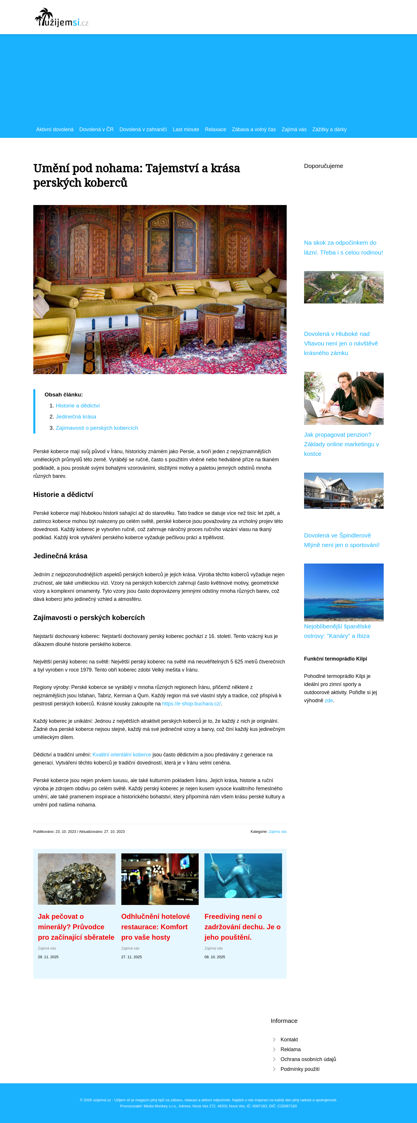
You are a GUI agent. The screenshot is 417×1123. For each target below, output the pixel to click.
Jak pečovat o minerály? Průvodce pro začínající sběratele (76, 926)
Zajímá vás (294, 129)
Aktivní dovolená (55, 129)
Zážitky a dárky (329, 129)
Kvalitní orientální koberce (121, 755)
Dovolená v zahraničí (143, 129)
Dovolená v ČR (96, 129)
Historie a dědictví (78, 406)
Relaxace (215, 129)
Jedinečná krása (76, 417)
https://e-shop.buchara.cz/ (191, 704)
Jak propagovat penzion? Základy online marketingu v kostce (341, 444)
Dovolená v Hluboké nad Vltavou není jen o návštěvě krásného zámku (341, 343)
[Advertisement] (208, 81)
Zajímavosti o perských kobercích (97, 428)
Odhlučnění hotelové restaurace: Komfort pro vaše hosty (155, 926)
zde (329, 700)
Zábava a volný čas (254, 129)
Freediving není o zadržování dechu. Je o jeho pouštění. (242, 926)
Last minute (186, 129)
